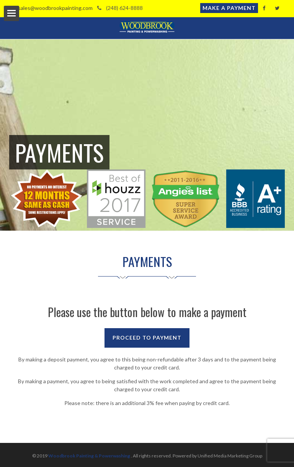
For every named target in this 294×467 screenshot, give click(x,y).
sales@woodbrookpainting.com (51, 8)
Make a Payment (229, 8)
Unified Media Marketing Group (230, 456)
